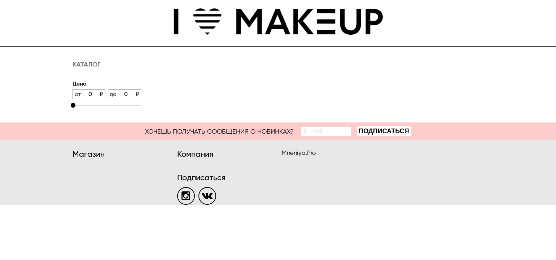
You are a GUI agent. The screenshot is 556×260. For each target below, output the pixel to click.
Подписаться (384, 131)
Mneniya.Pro (299, 153)
